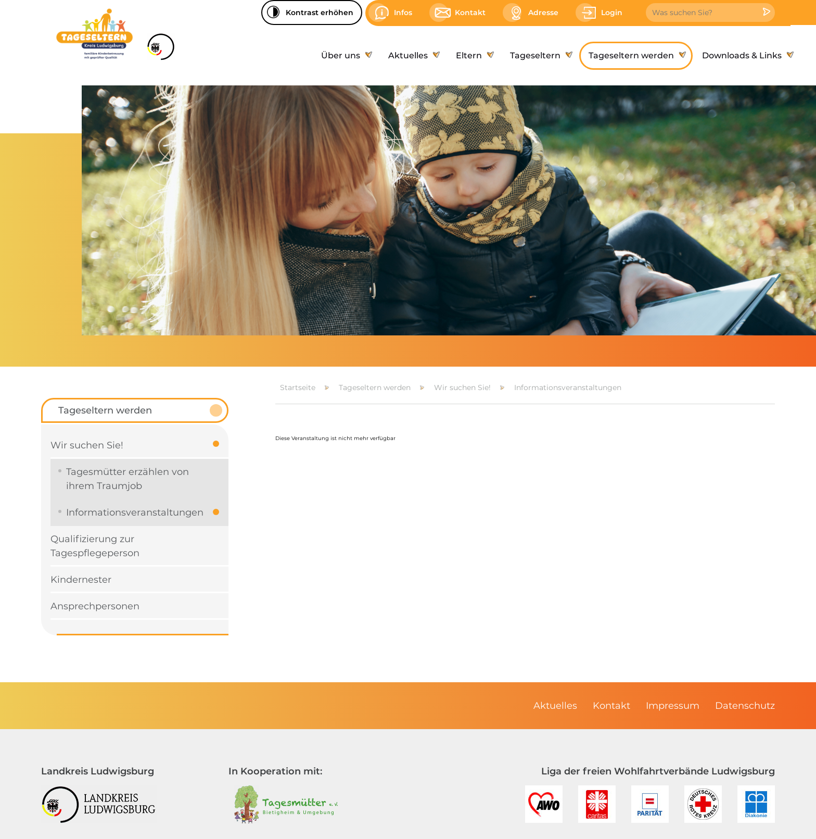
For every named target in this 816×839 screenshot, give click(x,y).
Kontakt (611, 705)
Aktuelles (555, 705)
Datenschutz (745, 705)
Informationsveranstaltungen (567, 387)
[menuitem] (345, 56)
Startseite (297, 387)
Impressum (672, 705)
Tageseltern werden (375, 387)
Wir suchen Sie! (462, 387)
